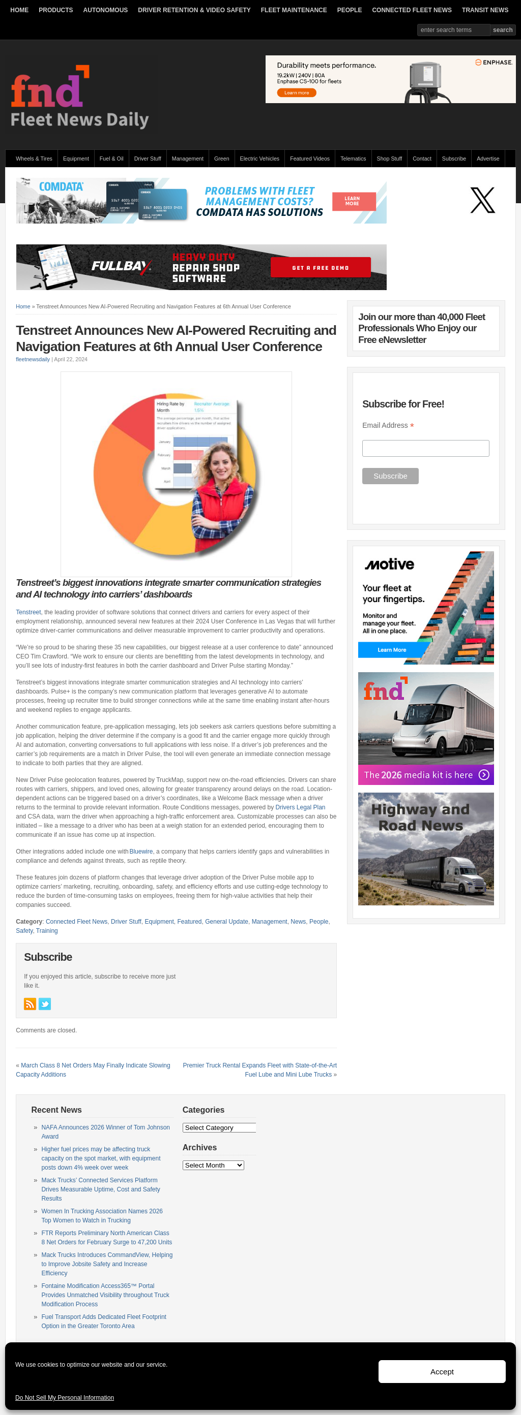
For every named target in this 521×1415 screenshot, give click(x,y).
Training (47, 930)
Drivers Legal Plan (301, 807)
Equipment (76, 158)
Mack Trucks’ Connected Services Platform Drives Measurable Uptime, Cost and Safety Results (100, 1189)
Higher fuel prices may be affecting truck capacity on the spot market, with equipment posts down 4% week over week (100, 1158)
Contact (422, 158)
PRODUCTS (56, 10)
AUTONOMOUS (105, 10)
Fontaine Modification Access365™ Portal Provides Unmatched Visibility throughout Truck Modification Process (105, 1295)
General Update (226, 921)
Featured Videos (310, 158)
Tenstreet (28, 612)
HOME (19, 10)
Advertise (488, 158)
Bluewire (141, 851)
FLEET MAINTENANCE (294, 10)
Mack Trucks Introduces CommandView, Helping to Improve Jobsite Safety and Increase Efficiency (106, 1264)
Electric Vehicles (260, 158)
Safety (24, 930)
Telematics (353, 158)
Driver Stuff (147, 158)
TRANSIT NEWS (485, 10)
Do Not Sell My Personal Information (64, 1397)
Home (23, 306)
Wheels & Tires (34, 158)
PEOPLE (349, 10)
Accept (442, 1371)
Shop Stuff (389, 158)
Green (221, 158)
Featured (190, 921)
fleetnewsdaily (33, 359)
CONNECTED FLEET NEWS (412, 10)
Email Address (388, 425)
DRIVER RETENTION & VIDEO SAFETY (194, 10)
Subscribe (454, 158)
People (318, 921)
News (298, 921)
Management (188, 158)
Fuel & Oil (112, 158)
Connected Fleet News (76, 921)
